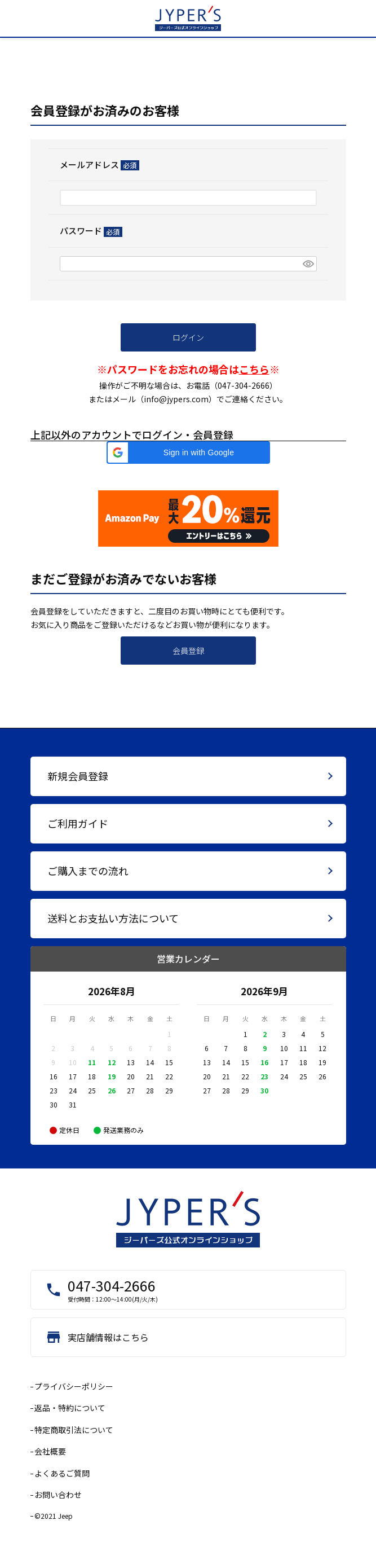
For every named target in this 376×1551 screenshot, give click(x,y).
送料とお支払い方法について (113, 918)
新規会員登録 (77, 775)
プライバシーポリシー (73, 1386)
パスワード (91, 230)
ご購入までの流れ (88, 870)
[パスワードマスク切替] (308, 264)
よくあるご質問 (62, 1473)
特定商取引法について (73, 1429)
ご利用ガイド (77, 823)
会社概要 (50, 1451)
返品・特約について (69, 1407)
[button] (188, 452)
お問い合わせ (58, 1494)
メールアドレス (99, 164)
